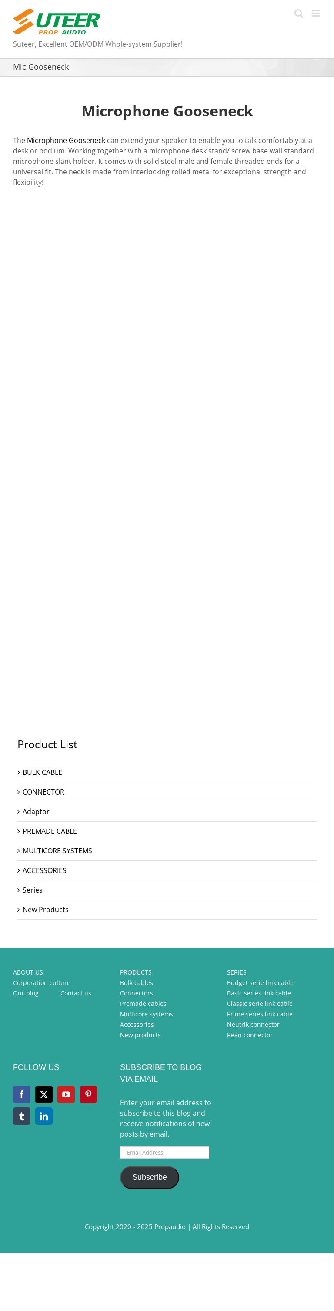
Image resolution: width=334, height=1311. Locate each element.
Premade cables (143, 1003)
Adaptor (36, 811)
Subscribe (149, 1177)
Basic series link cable (259, 993)
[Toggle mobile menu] (316, 13)
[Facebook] (21, 1094)
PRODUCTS (136, 972)
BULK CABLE (42, 772)
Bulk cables (136, 982)
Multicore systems (146, 1014)
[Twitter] (44, 1094)
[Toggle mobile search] (298, 13)
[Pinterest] (88, 1094)
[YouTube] (66, 1094)
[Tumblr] (21, 1116)
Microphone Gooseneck (66, 140)
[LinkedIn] (44, 1116)
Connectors (136, 993)
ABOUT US (28, 972)
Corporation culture (41, 982)
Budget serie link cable (260, 982)
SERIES (237, 972)
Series (33, 890)
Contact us (75, 993)
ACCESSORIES (45, 870)
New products (140, 1035)
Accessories (137, 1024)
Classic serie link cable (260, 1003)
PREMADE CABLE (50, 831)
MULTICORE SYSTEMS (57, 851)
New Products (46, 909)
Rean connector (250, 1035)
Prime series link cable (260, 1014)
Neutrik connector (253, 1024)
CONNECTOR (43, 792)
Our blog (26, 993)
